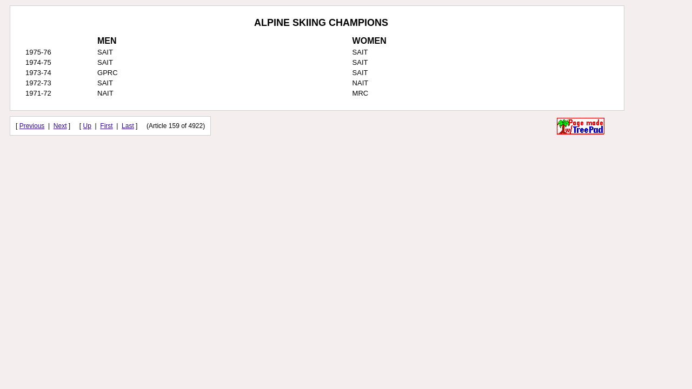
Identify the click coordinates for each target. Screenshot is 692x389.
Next (60, 126)
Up (87, 126)
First (106, 126)
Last (128, 126)
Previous (32, 126)
